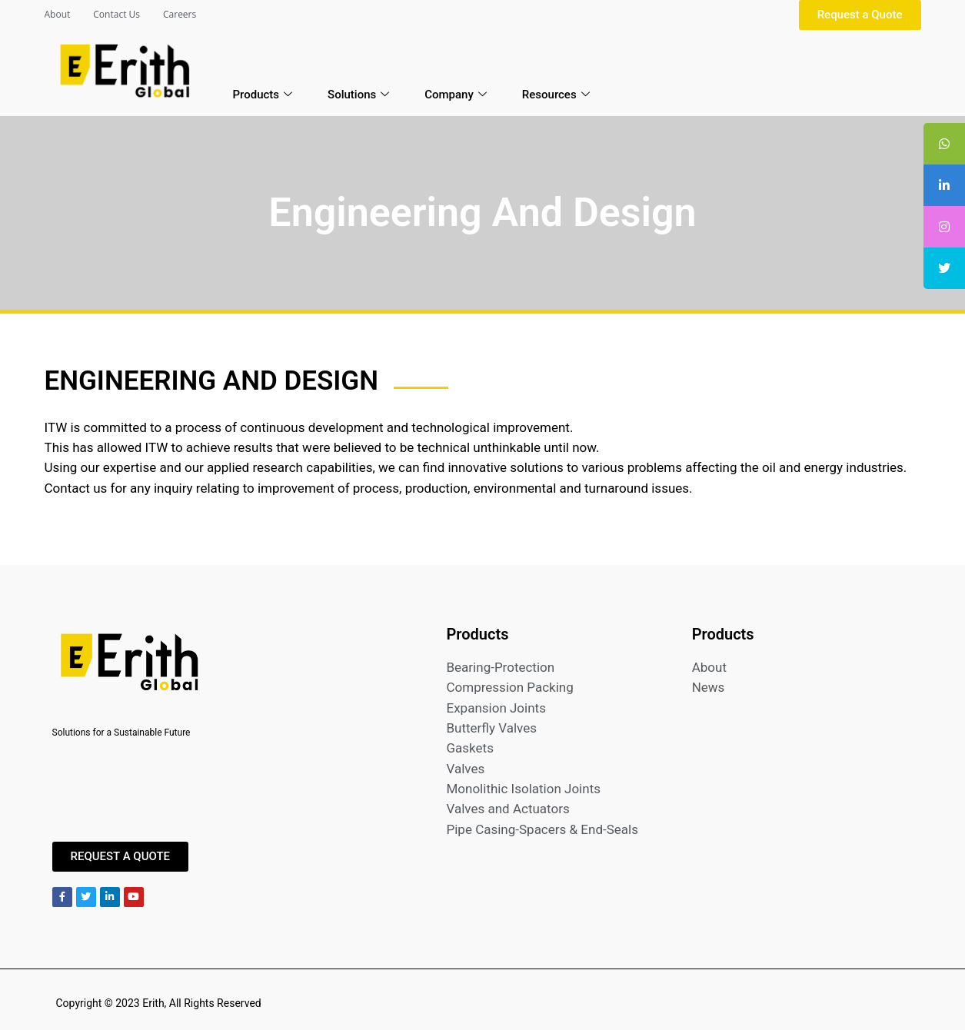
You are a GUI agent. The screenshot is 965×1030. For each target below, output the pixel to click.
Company (455, 94)
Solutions (358, 94)
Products (263, 94)
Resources (556, 94)
